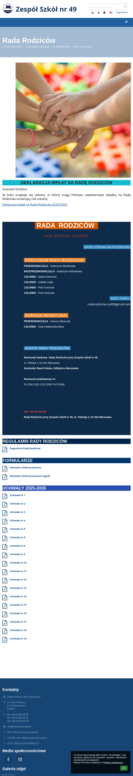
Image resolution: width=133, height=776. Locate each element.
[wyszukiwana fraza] (109, 7)
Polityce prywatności (113, 762)
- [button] (99, 12)
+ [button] (93, 12)
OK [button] (123, 768)
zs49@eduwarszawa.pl (19, 726)
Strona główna (12, 46)
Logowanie (122, 12)
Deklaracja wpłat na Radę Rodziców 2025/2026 (34, 204)
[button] (111, 12)
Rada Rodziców (82, 46)
